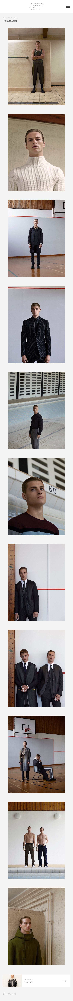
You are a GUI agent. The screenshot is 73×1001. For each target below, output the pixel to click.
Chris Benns (6, 18)
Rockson (37, 6)
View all (9, 994)
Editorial (14, 18)
